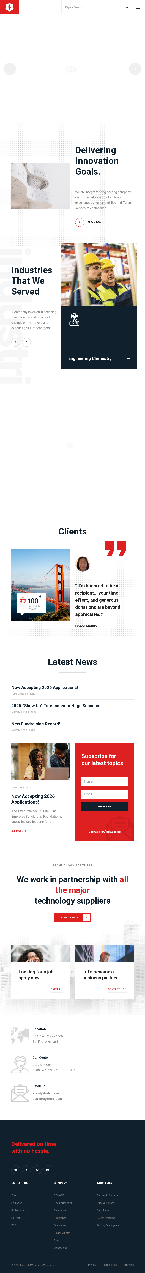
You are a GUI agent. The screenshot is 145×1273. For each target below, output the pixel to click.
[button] (15, 368)
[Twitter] (15, 1169)
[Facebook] (26, 1169)
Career (55, 989)
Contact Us (116, 989)
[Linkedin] (47, 1169)
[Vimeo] (37, 1169)
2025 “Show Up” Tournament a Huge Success (55, 705)
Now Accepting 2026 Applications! (44, 687)
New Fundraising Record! (35, 723)
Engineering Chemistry (90, 384)
